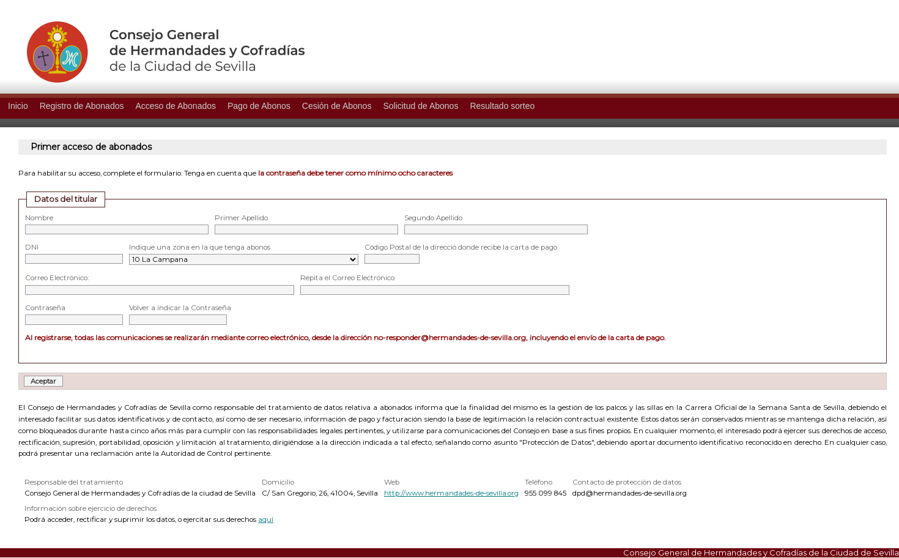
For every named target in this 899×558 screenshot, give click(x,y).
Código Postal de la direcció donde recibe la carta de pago (460, 247)
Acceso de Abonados (175, 106)
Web (391, 482)
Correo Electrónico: (57, 277)
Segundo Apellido (433, 218)
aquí (265, 519)
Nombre (39, 218)
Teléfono (538, 482)
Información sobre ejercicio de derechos (90, 508)
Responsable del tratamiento (73, 482)
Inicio (18, 106)
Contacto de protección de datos (626, 482)
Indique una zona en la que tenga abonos (199, 247)
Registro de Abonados (82, 106)
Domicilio (278, 482)
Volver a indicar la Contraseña (180, 307)
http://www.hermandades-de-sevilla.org (451, 493)
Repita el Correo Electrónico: (348, 277)
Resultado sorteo (502, 106)
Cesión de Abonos (337, 106)
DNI (32, 247)
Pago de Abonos (259, 106)
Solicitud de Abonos (420, 106)
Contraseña (45, 307)
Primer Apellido (241, 218)
